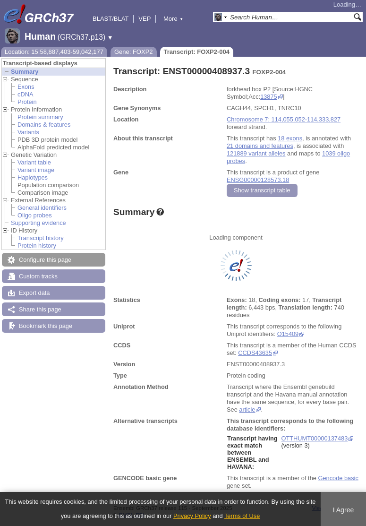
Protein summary (40, 117)
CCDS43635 (255, 352)
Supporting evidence (38, 222)
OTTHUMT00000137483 (314, 438)
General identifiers (42, 207)
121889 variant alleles (256, 153)
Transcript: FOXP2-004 (197, 51)
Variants (28, 132)
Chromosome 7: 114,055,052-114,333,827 (283, 119)
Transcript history (40, 237)
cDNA (25, 94)
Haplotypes (32, 177)
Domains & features (43, 124)
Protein (27, 101)
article (247, 409)
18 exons (290, 138)
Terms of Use (242, 515)
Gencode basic (338, 478)
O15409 (288, 333)
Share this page (40, 309)
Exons (25, 86)
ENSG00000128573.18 (258, 179)
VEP (144, 18)
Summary (24, 71)
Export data (34, 292)
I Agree (343, 510)
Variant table (34, 162)
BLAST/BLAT (110, 18)
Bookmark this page (45, 325)
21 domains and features (260, 145)
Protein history (36, 245)
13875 (268, 96)
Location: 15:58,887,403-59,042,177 (54, 51)
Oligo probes (34, 215)
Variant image (35, 169)
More (173, 18)
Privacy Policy (192, 515)
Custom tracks (38, 276)
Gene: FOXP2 (133, 51)
